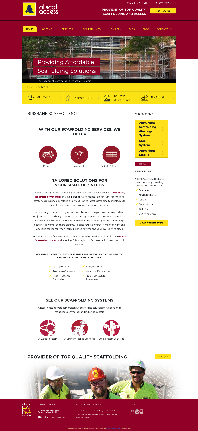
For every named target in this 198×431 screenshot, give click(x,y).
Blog (145, 29)
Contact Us (164, 29)
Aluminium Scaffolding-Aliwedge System (148, 129)
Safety (96, 411)
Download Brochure (151, 222)
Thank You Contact (82, 417)
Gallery (116, 29)
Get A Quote (163, 10)
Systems (46, 29)
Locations (101, 414)
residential (118, 192)
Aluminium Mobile (147, 152)
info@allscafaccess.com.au (53, 417)
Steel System (144, 143)
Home (29, 29)
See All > (143, 164)
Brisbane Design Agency (113, 428)
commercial (54, 197)
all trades (74, 197)
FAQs (132, 29)
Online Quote (80, 414)
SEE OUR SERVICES (38, 87)
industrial (40, 197)
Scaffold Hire (109, 414)
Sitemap (88, 414)
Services (67, 29)
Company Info (92, 29)
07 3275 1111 (167, 3)
